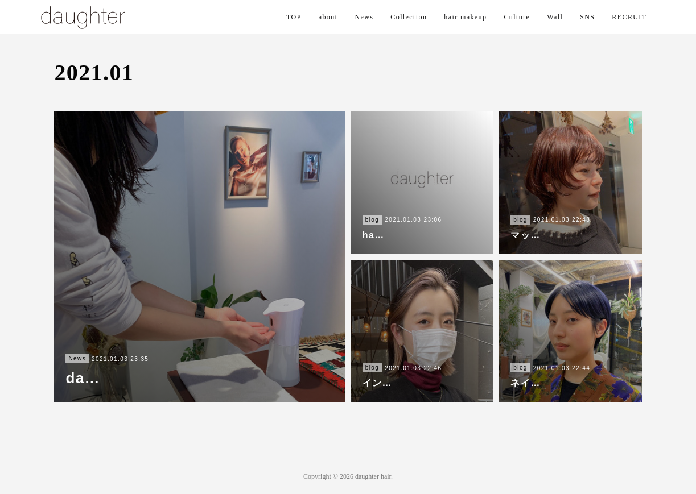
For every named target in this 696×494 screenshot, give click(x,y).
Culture (517, 17)
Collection (408, 17)
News (364, 17)
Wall (555, 17)
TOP (294, 17)
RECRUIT (629, 17)
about (328, 17)
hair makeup (465, 17)
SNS (587, 17)
